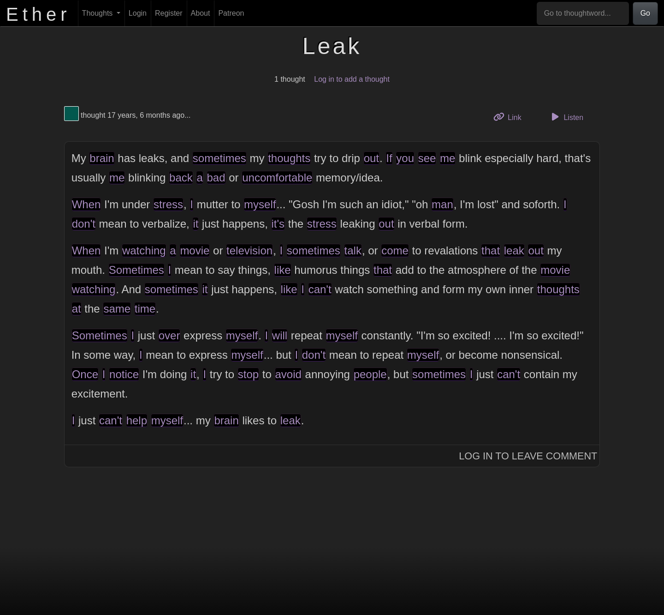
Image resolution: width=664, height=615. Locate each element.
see (427, 158)
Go (645, 13)
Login (138, 13)
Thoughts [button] (98, 13)
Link (510, 116)
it (195, 223)
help (136, 420)
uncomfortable (277, 177)
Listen (565, 116)
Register (169, 13)
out (371, 158)
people (370, 374)
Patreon (231, 13)
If (389, 158)
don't (83, 223)
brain (101, 158)
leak (514, 250)
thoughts (289, 158)
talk (353, 250)
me (447, 158)
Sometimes (136, 270)
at (76, 308)
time (145, 308)
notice (124, 374)
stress (168, 204)
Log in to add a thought (352, 79)
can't (320, 289)
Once (85, 374)
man (442, 204)
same (116, 308)
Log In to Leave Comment (528, 456)
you (405, 158)
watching (144, 250)
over (169, 335)
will (279, 335)
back (181, 177)
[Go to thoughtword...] (583, 13)
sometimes (219, 158)
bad (216, 177)
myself (260, 204)
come (395, 250)
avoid (288, 374)
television (249, 250)
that (490, 250)
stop (248, 374)
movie (194, 250)
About (200, 13)
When (86, 204)
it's (278, 223)
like (282, 270)
